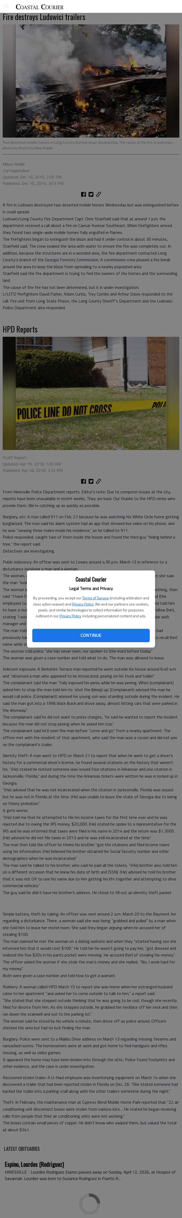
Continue (91, 635)
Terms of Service (95, 598)
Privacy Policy (82, 604)
